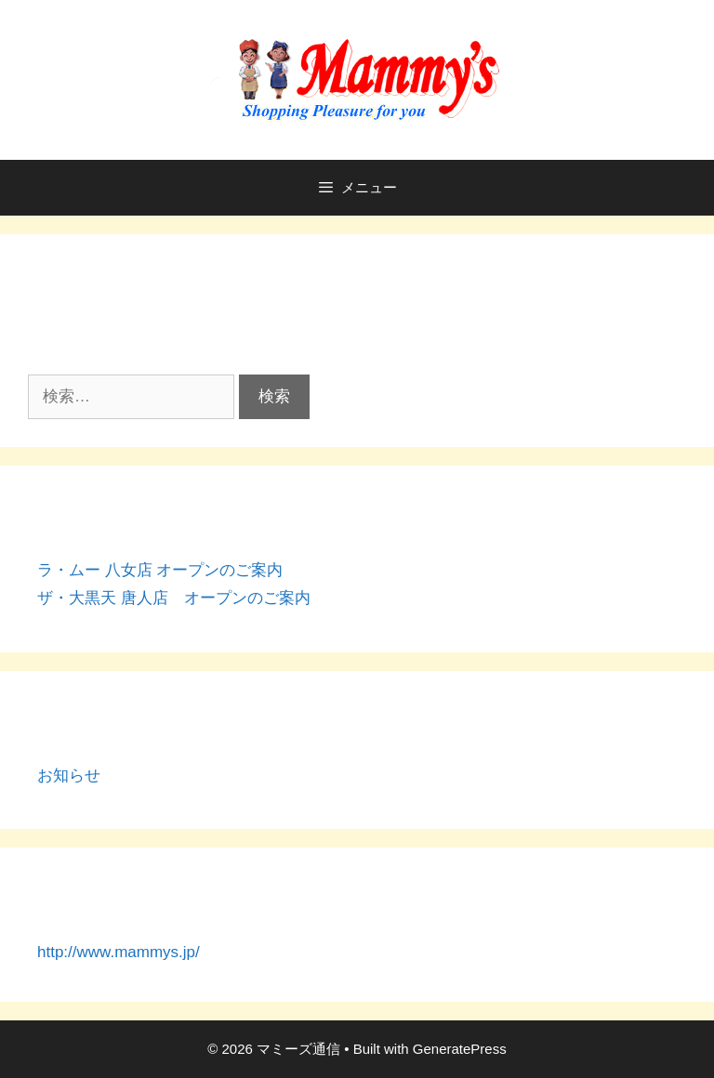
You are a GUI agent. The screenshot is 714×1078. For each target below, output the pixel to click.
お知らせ (68, 775)
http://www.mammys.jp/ (118, 952)
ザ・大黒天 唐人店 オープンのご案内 (174, 598)
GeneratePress (460, 1049)
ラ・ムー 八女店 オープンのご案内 (160, 570)
